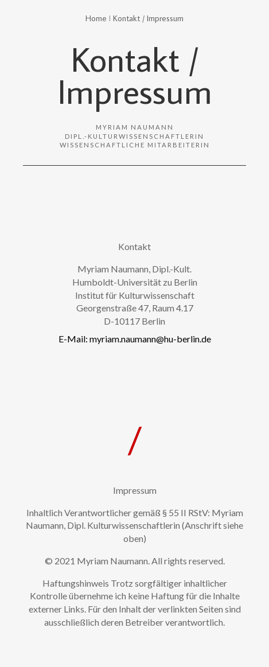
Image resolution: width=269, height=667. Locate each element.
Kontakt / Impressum (148, 18)
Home (96, 18)
